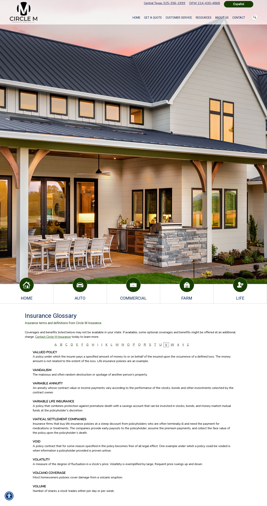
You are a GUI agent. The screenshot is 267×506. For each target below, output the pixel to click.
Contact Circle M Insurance (53, 337)
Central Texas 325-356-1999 (164, 3)
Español (238, 4)
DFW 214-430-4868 (204, 3)
